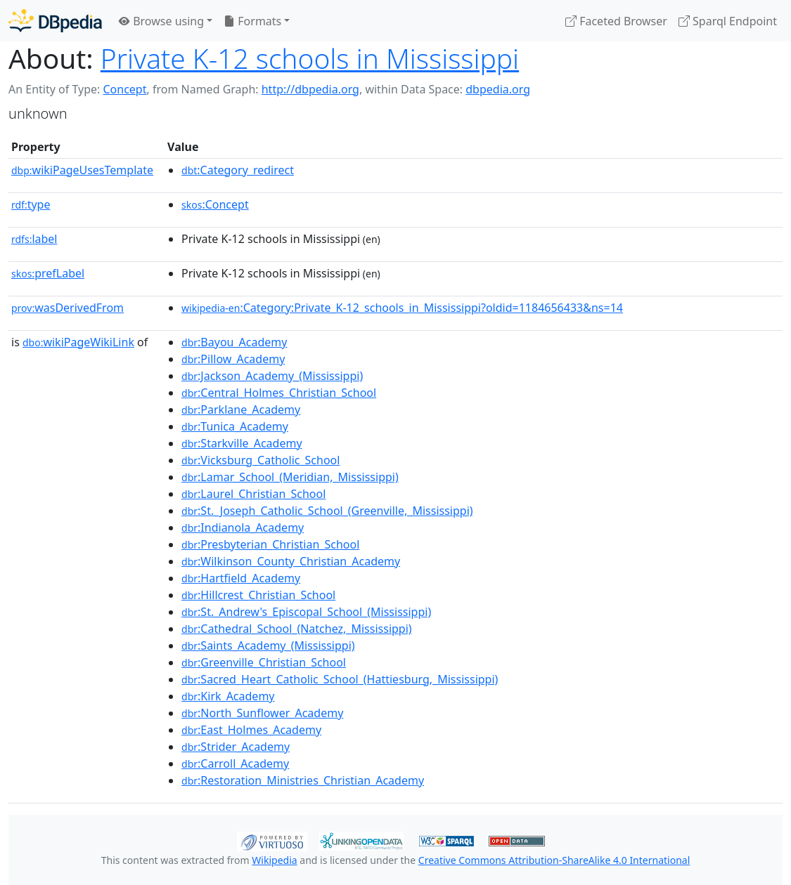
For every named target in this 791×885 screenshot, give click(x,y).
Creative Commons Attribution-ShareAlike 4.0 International (554, 860)
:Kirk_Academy (227, 696)
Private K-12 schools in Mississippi (310, 58)
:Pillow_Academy (233, 359)
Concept (124, 89)
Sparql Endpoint (728, 21)
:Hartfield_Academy (240, 578)
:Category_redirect (237, 170)
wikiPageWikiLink (78, 342)
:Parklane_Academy (240, 409)
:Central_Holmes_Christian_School (278, 392)
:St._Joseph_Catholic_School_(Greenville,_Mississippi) (327, 510)
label (34, 239)
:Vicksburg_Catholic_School (260, 460)
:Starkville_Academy (241, 443)
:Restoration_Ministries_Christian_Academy (302, 780)
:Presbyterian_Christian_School (270, 544)
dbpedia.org (497, 89)
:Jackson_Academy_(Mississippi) (272, 375)
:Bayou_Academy (234, 342)
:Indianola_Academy (242, 527)
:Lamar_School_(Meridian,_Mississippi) (290, 477)
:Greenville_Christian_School (263, 662)
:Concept (215, 204)
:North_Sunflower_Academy (262, 713)
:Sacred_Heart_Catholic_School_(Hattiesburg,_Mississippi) (339, 679)
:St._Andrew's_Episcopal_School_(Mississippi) (306, 612)
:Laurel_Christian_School (253, 493)
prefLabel (47, 273)
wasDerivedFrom (67, 307)
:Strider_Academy (235, 746)
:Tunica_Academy (234, 426)
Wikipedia (274, 860)
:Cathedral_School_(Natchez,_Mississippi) (296, 628)
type (31, 204)
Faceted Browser (616, 21)
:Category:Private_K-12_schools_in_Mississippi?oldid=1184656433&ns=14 (402, 307)
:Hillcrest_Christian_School (258, 595)
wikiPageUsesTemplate (82, 170)
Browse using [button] (161, 21)
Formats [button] (252, 21)
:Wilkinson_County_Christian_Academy (290, 561)
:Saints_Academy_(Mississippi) (268, 645)
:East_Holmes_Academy (251, 730)
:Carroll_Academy (235, 763)
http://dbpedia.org (310, 89)
